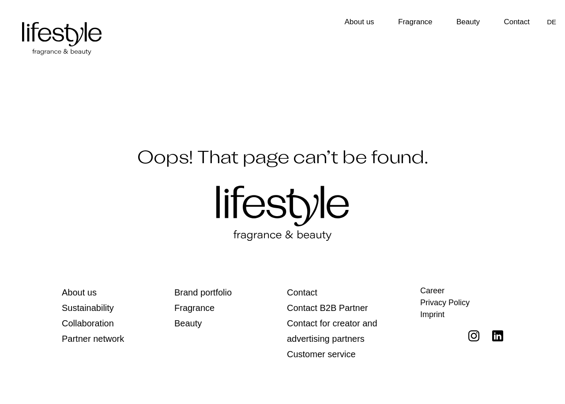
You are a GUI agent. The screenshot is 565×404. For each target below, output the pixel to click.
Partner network (93, 339)
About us (359, 22)
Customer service (321, 354)
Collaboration (88, 323)
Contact (517, 22)
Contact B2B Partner (327, 308)
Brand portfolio (203, 292)
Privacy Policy (445, 302)
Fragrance (415, 22)
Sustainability (88, 308)
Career (432, 290)
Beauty (468, 22)
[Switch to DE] (551, 22)
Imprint (432, 314)
